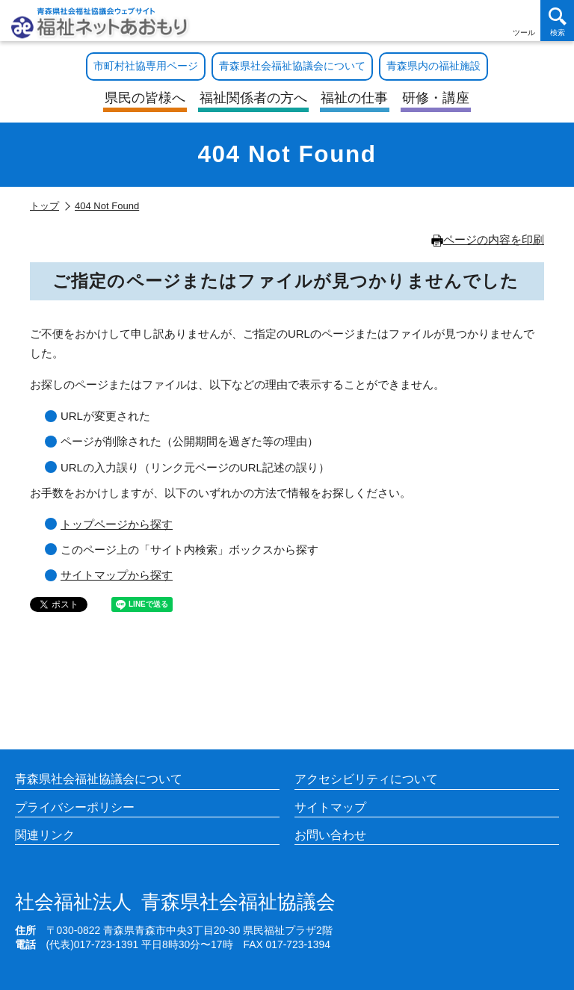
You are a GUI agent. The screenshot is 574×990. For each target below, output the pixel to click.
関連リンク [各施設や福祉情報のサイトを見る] (45, 835)
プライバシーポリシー (75, 807)
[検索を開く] (557, 20)
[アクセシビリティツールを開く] (523, 20)
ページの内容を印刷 (487, 239)
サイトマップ (330, 807)
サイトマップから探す (117, 575)
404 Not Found (107, 205)
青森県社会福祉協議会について (98, 779)
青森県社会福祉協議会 (175, 902)
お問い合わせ (330, 835)
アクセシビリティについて (366, 779)
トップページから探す (117, 524)
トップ (44, 205)
